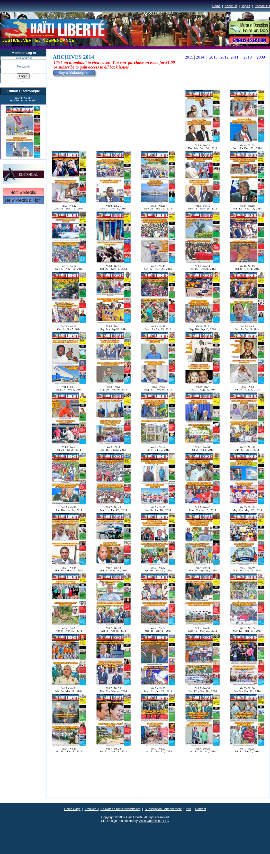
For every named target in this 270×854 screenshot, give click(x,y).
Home (216, 6)
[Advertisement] (158, 782)
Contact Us (262, 6)
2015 (189, 57)
